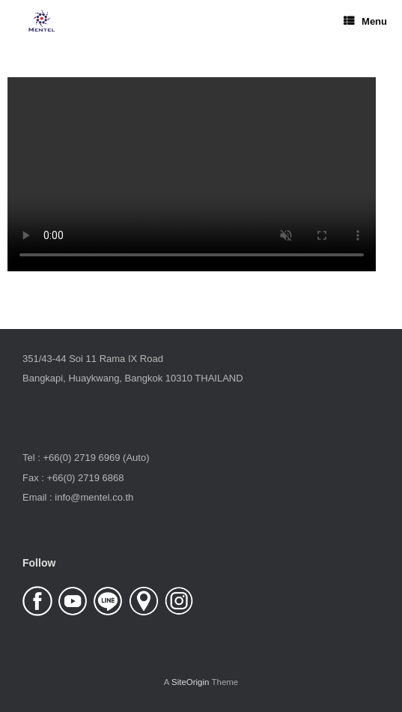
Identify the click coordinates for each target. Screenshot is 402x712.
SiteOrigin (190, 682)
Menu (365, 21)
